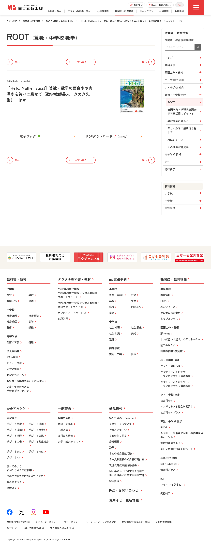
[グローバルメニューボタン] (196, 7)
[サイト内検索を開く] (179, 4)
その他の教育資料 (184, 147)
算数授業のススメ (184, 121)
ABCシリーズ (184, 140)
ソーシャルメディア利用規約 (101, 521)
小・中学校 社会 (183, 87)
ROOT (184, 102)
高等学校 (183, 208)
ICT (183, 162)
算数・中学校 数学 (183, 95)
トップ (183, 58)
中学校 (183, 201)
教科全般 (183, 65)
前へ (13, 62)
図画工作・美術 (183, 72)
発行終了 (183, 169)
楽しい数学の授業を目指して (184, 130)
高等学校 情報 (183, 154)
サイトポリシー (72, 521)
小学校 (183, 193)
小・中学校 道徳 (183, 80)
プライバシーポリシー (47, 521)
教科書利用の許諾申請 (18, 521)
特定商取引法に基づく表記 (136, 521)
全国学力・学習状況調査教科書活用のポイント (184, 111)
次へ (148, 62)
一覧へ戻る (81, 62)
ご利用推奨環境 (163, 521)
